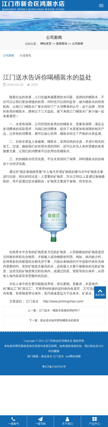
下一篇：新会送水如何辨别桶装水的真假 (54, 320)
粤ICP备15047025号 (54, 366)
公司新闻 (77, 43)
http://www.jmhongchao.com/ (63, 301)
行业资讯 (25, 55)
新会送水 (46, 356)
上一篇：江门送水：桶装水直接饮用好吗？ (54, 310)
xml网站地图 (73, 356)
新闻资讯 (61, 43)
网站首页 (45, 43)
